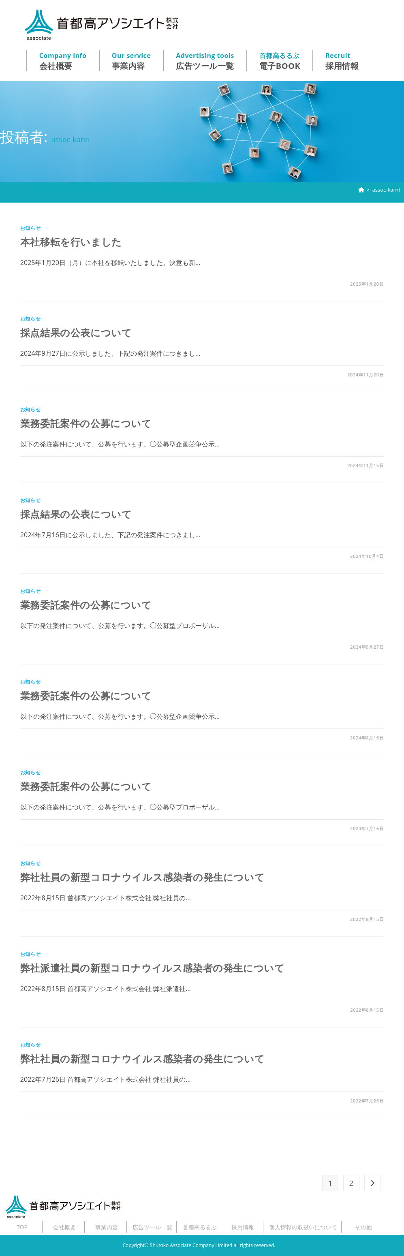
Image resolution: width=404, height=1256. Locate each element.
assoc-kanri (386, 189)
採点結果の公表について (76, 332)
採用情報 (342, 61)
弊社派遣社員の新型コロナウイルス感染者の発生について (152, 967)
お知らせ (30, 227)
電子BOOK (280, 61)
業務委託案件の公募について (86, 423)
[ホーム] (361, 189)
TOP (22, 1227)
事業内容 (131, 61)
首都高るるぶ (200, 1227)
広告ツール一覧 (205, 61)
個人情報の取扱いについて (303, 1227)
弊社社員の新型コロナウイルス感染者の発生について (142, 877)
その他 (363, 1227)
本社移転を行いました (71, 241)
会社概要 (63, 61)
